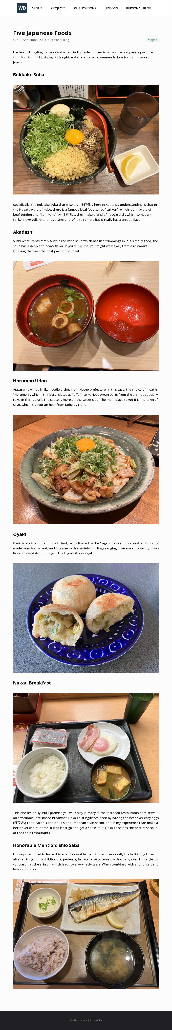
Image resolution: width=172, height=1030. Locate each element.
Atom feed (96, 1020)
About (37, 8)
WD (22, 8)
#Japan (153, 40)
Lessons (111, 8)
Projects (58, 8)
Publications (85, 8)
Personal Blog (138, 8)
